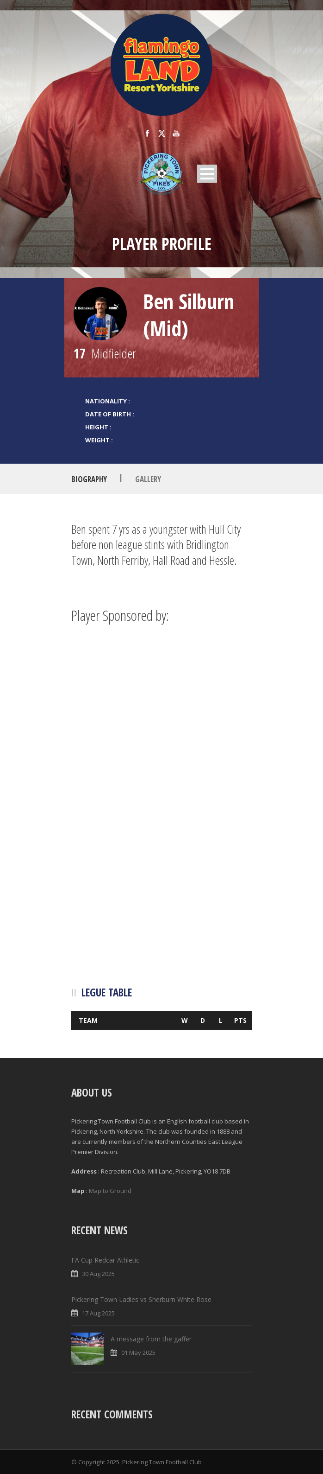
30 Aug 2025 (98, 1274)
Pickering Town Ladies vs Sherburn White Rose (141, 1299)
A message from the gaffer (151, 1338)
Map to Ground (110, 1191)
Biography (89, 479)
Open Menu (207, 174)
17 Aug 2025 (98, 1313)
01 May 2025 (138, 1352)
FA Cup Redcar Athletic (105, 1260)
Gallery (148, 479)
